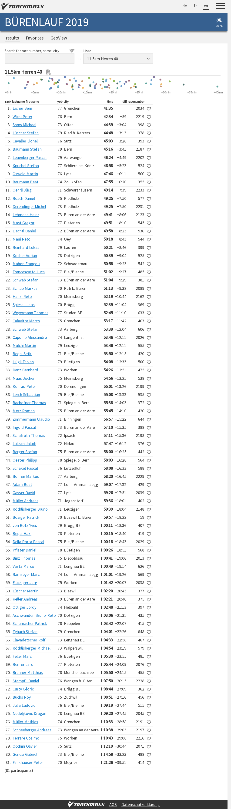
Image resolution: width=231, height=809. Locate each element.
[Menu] (220, 6)
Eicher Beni (22, 108)
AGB (113, 804)
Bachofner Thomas (29, 402)
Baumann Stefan (27, 149)
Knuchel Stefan (26, 165)
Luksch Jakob (24, 443)
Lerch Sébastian (26, 394)
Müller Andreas (25, 500)
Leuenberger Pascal (30, 157)
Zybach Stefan (25, 631)
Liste (87, 50)
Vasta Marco (23, 566)
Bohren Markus (26, 476)
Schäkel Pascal (25, 468)
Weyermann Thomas (30, 312)
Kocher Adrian (25, 255)
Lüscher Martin (25, 591)
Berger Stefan (25, 451)
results (12, 38)
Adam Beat (22, 484)
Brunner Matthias (28, 672)
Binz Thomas (24, 558)
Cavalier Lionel (25, 141)
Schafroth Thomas (29, 435)
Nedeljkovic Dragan (29, 713)
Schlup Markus (25, 288)
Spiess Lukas (24, 304)
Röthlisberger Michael (31, 648)
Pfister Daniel (24, 550)
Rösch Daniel (24, 198)
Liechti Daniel (24, 231)
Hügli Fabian (23, 361)
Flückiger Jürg (25, 582)
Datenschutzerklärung (140, 804)
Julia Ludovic (24, 705)
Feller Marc (22, 656)
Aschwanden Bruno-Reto (34, 615)
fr (195, 5)
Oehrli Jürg (22, 190)
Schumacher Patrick (30, 623)
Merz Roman (24, 410)
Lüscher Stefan (26, 132)
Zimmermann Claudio (31, 419)
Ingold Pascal (24, 427)
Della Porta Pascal (28, 541)
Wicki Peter (22, 116)
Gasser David (24, 492)
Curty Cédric (23, 689)
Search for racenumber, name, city (39, 50)
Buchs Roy (22, 697)
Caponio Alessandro (30, 337)
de (184, 5)
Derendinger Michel (29, 206)
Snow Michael (24, 124)
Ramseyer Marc (26, 574)
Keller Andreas (25, 599)
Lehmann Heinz (26, 214)
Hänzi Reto (22, 296)
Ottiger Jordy (24, 607)
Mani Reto (21, 239)
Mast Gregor (23, 222)
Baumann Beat (25, 182)
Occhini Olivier (25, 746)
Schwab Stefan (25, 280)
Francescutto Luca (29, 271)
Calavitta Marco (26, 321)
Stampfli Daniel (26, 681)
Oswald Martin (25, 173)
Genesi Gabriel (25, 754)
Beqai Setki (22, 353)
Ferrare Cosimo (26, 738)
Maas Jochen (24, 378)
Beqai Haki (22, 533)
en (206, 5)
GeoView (58, 38)
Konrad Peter (24, 386)
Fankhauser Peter (28, 762)
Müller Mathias (25, 721)
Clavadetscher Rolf (29, 640)
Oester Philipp (25, 460)
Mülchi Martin (24, 345)
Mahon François (26, 263)
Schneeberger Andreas (32, 730)
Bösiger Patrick (26, 517)
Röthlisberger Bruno (30, 509)
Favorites (35, 38)
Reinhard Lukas (26, 247)
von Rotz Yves (25, 525)
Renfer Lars (23, 664)
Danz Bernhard (25, 370)
